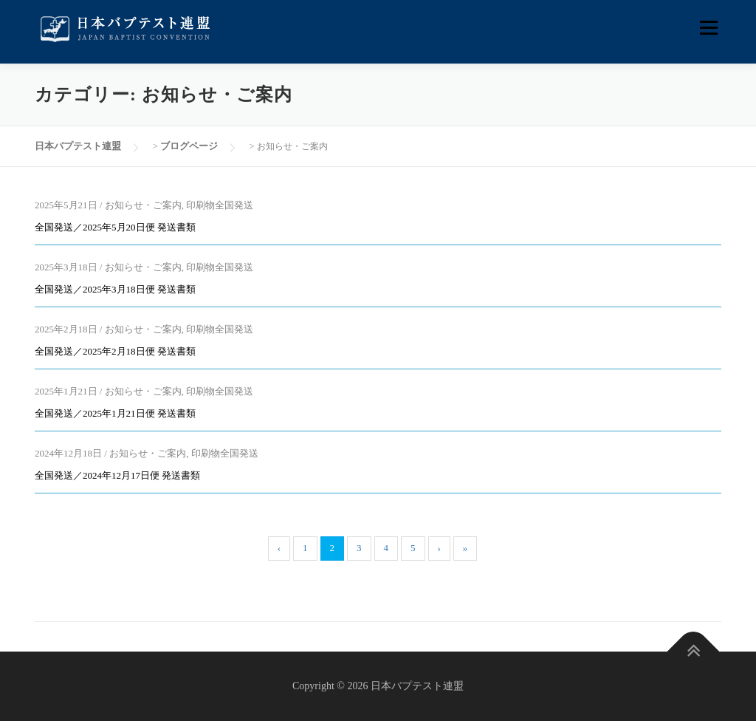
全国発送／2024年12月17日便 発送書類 (117, 475)
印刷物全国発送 (219, 205)
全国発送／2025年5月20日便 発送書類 (115, 227)
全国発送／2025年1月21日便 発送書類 (115, 413)
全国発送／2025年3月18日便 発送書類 (115, 289)
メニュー (708, 27)
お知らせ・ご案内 (143, 205)
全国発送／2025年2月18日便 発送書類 (115, 351)
